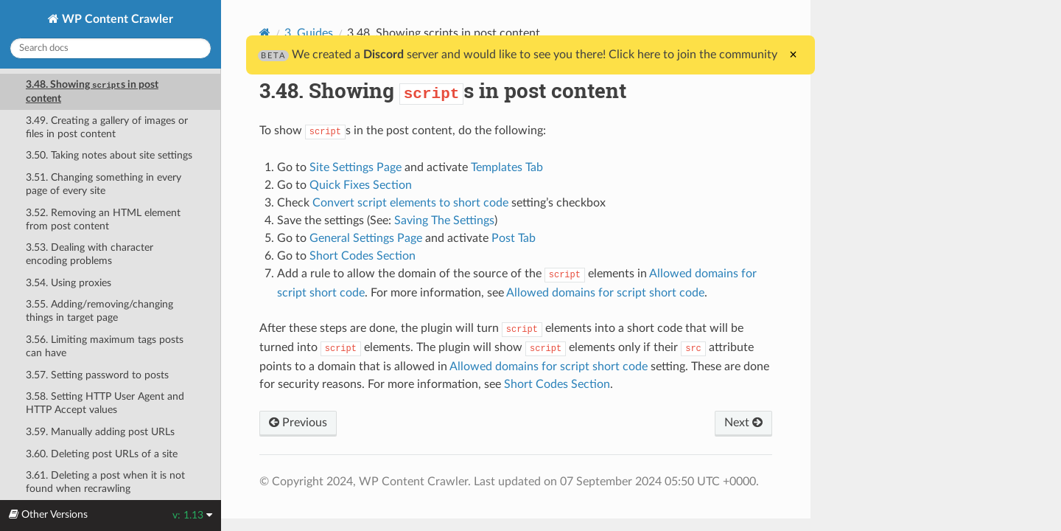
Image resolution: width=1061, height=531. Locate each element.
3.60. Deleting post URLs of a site (102, 453)
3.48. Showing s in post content (92, 91)
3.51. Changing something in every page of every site (103, 184)
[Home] (264, 33)
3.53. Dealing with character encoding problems (89, 254)
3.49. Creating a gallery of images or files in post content (107, 127)
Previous (298, 422)
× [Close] (793, 54)
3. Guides (308, 33)
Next (743, 422)
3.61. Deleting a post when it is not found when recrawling (105, 482)
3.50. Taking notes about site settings (109, 155)
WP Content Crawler (116, 19)
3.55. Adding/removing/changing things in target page (99, 311)
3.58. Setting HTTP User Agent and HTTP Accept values (105, 403)
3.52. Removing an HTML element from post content (103, 219)
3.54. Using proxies (68, 282)
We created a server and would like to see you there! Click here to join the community (517, 54)
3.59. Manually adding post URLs (100, 431)
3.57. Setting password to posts (97, 375)
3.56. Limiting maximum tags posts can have (104, 346)
